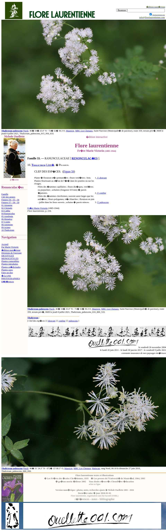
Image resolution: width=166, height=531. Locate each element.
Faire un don (7, 272)
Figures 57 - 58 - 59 (10, 202)
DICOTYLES (7, 255)
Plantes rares (7, 270)
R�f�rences (7, 281)
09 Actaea (5, 227)
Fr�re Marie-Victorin (37, 208)
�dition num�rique (10, 250)
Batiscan (96, 468)
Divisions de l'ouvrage (11, 253)
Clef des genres (8, 197)
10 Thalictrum (7, 230)
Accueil (4, 244)
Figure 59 (68, 171)
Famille (4, 194)
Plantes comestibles (10, 261)
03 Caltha (5, 210)
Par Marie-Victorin (10, 247)
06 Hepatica (6, 219)
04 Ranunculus (8, 213)
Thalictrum (38, 164)
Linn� (50, 164)
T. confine (101, 193)
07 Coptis (5, 221)
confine (62, 320)
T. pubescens (103, 202)
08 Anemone (7, 224)
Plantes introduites (9, 264)
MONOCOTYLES (9, 258)
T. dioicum (102, 177)
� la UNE (6, 275)
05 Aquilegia (7, 216)
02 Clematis (6, 208)
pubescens (73, 320)
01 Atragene (6, 205)
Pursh (25, 130)
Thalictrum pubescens (12, 130)
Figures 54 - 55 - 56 (10, 199)
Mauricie (70, 130)
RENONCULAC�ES (85, 158)
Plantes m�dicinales (10, 267)
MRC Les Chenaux (84, 130)
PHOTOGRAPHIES (10, 278)
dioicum (51, 320)
